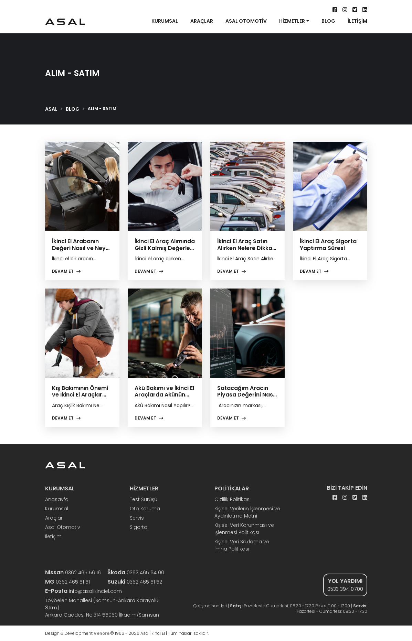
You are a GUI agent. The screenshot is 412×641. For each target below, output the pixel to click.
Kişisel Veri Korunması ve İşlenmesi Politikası (244, 529)
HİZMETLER (292, 21)
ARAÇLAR (201, 21)
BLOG (328, 21)
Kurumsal (56, 508)
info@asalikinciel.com (83, 591)
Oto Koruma (145, 508)
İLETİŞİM (357, 21)
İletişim (53, 536)
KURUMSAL (164, 21)
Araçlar (54, 517)
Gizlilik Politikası (232, 499)
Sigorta (138, 527)
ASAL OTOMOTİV (246, 21)
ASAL (51, 109)
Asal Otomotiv (62, 527)
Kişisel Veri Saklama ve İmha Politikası (241, 545)
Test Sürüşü (143, 499)
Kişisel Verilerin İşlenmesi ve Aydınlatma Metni (247, 512)
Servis (137, 517)
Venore (101, 633)
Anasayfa (56, 499)
